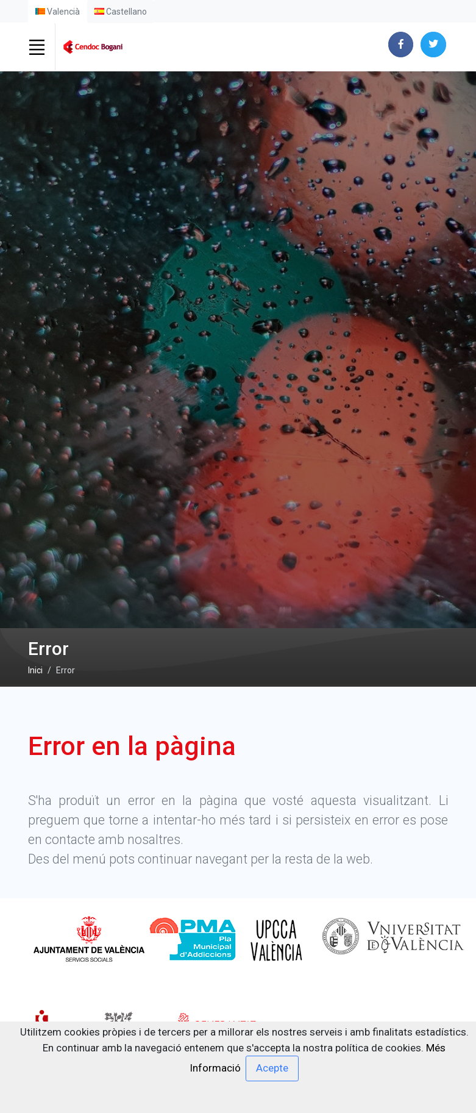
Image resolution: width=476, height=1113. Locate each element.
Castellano (120, 11)
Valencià (57, 11)
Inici (35, 670)
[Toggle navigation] (37, 47)
